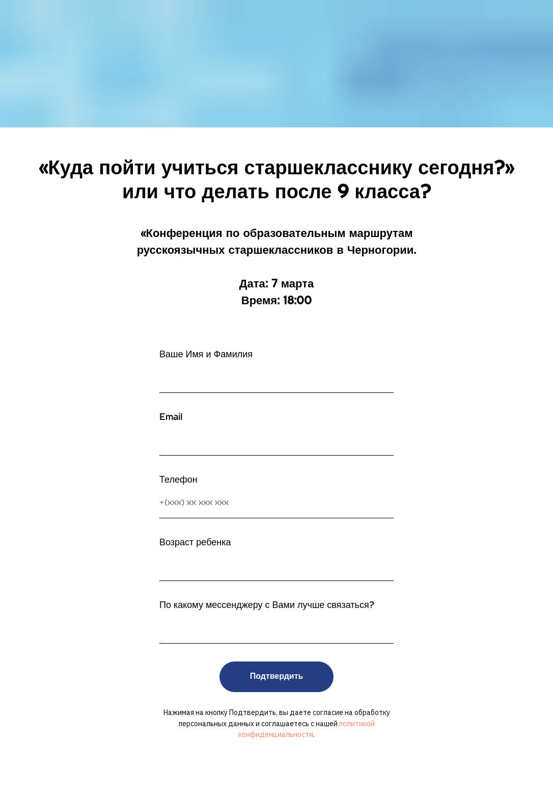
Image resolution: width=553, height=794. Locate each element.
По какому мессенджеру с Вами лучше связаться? (266, 606)
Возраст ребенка (195, 543)
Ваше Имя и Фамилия (206, 355)
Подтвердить (276, 677)
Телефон (178, 480)
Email (171, 417)
